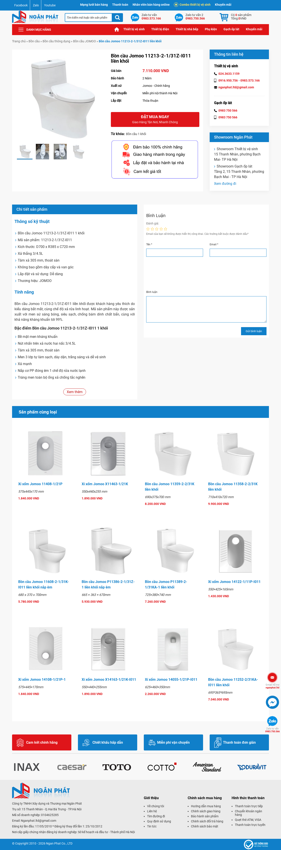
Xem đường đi (225, 184)
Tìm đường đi (156, 816)
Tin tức (152, 826)
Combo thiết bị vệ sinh (193, 4)
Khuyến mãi (223, 4)
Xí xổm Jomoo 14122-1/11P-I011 (234, 582)
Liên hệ (152, 811)
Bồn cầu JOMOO (84, 41)
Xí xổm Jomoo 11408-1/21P (40, 484)
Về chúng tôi (155, 806)
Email (214, 244)
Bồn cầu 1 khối (136, 134)
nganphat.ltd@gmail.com (236, 87)
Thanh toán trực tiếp (249, 806)
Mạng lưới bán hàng (94, 4)
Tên (149, 244)
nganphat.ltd (272, 686)
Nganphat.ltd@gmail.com (38, 820)
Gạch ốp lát (231, 29)
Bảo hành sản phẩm (204, 816)
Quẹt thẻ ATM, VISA (248, 819)
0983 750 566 (227, 110)
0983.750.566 (272, 730)
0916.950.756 (228, 80)
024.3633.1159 (229, 73)
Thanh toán (120, 4)
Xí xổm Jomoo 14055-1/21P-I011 (171, 679)
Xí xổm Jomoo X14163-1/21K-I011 (109, 679)
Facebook (21, 5)
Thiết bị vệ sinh (134, 29)
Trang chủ (116, 29)
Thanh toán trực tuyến (250, 825)
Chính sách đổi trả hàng (207, 821)
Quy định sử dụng (159, 821)
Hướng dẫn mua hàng (206, 806)
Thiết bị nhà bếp (187, 29)
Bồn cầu (34, 41)
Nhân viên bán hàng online (151, 4)
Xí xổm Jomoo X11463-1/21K (105, 484)
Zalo (36, 5)
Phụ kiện (211, 29)
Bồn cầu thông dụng (56, 41)
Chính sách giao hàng (205, 811)
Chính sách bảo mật (204, 826)
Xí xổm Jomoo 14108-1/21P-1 (42, 679)
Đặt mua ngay (155, 119)
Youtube (50, 5)
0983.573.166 (250, 80)
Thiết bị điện (160, 29)
